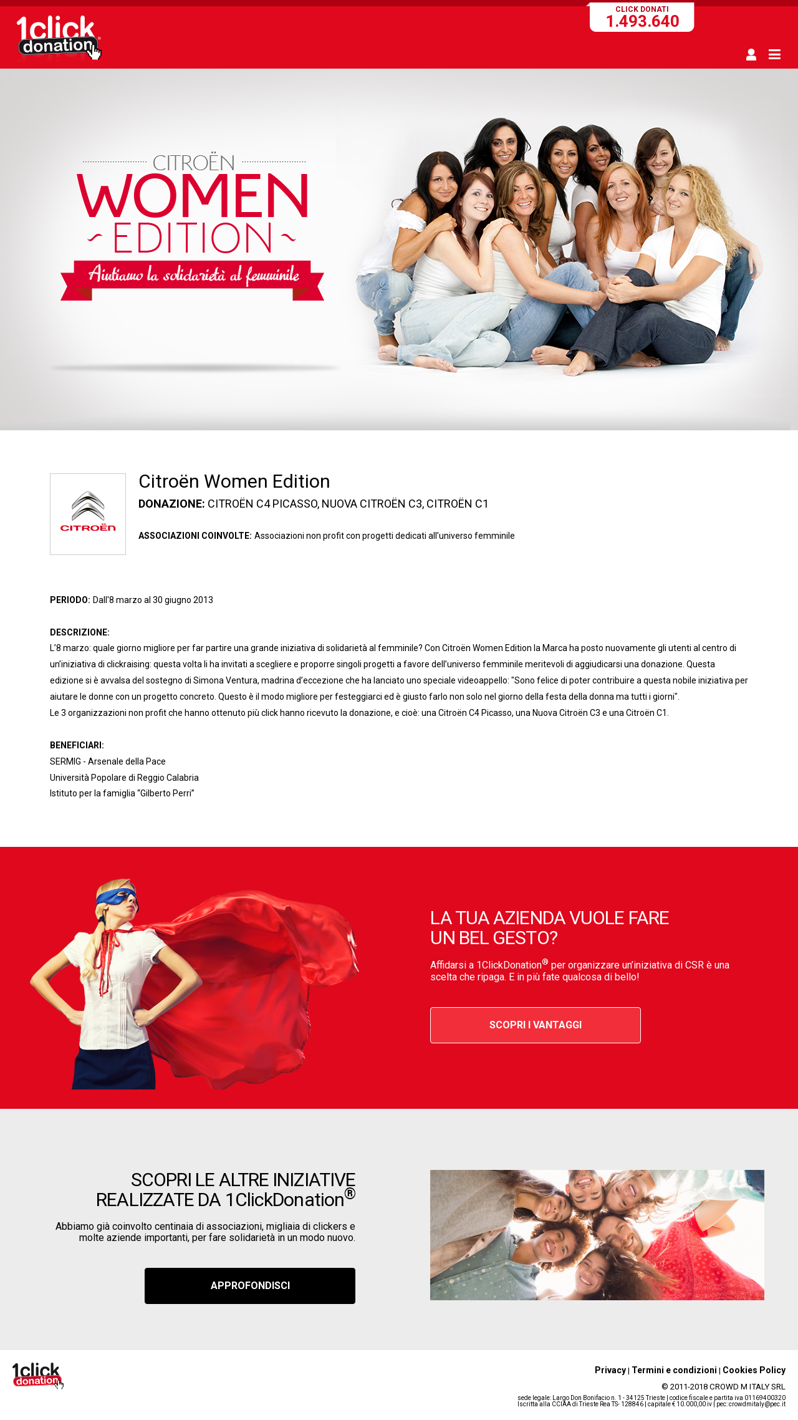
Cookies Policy (754, 1370)
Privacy (610, 1370)
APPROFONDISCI (250, 1286)
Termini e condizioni (674, 1370)
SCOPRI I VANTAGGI (535, 1025)
